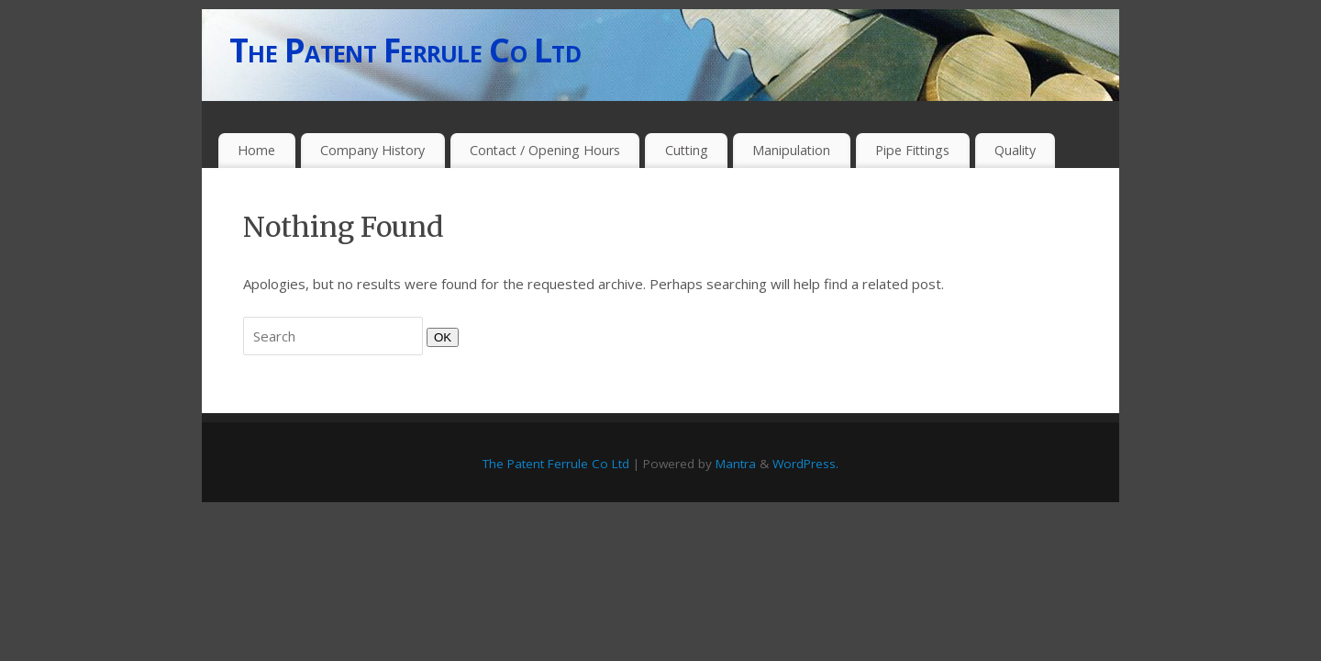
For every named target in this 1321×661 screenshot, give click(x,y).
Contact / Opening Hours (545, 150)
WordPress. (805, 463)
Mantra (736, 463)
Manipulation (791, 150)
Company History (372, 150)
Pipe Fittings (912, 150)
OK (439, 337)
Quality (1015, 150)
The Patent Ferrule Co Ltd (405, 50)
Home (256, 150)
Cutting (686, 150)
